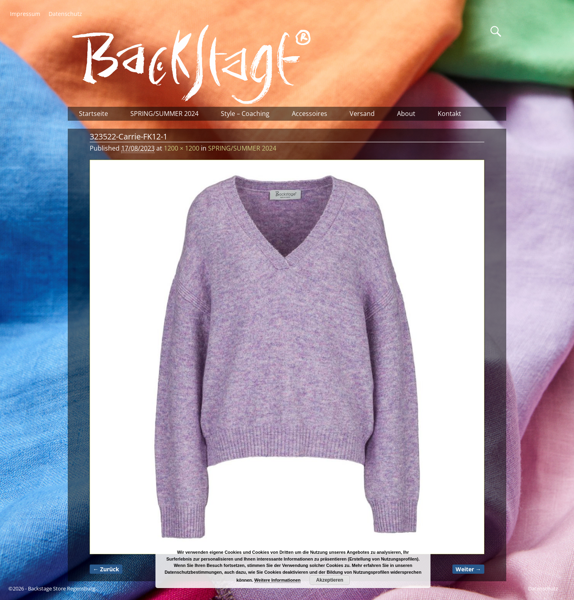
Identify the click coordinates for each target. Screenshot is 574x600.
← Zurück (106, 569)
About (406, 113)
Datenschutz (65, 14)
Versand (362, 113)
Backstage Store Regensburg (61, 588)
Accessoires (309, 113)
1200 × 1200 (181, 148)
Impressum (25, 14)
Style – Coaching (245, 113)
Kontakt (449, 113)
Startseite (93, 113)
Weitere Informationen (277, 580)
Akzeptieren (329, 580)
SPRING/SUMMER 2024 (164, 113)
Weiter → (468, 569)
